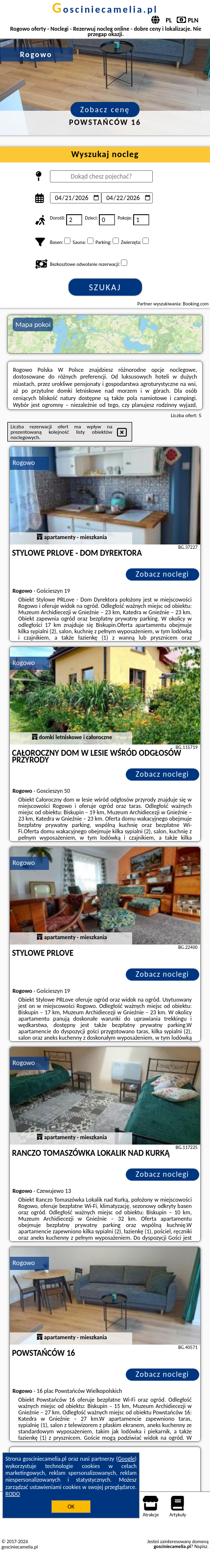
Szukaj (105, 287)
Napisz (201, 1546)
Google (126, 1458)
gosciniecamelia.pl (105, 9)
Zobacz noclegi (162, 574)
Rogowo (23, 463)
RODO (12, 1493)
